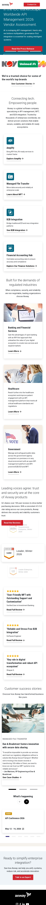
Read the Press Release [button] (23, 49)
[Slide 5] (38, 836)
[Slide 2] (20, 836)
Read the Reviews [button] (12, 523)
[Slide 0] (7, 836)
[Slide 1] (14, 836)
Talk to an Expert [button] (23, 877)
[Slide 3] (26, 836)
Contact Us (31, 4)
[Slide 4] (32, 836)
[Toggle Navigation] (43, 4)
